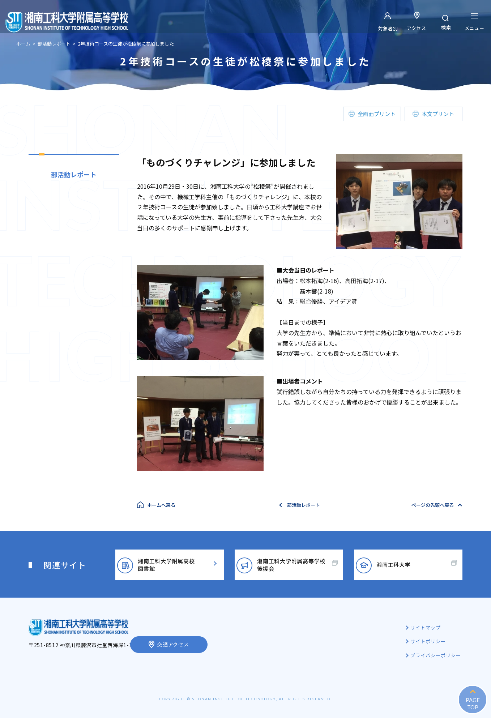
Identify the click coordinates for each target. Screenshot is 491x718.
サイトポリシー (429, 641)
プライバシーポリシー (436, 655)
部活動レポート (74, 174)
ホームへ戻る (161, 504)
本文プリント (438, 113)
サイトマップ (426, 627)
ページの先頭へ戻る (432, 504)
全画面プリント (377, 113)
